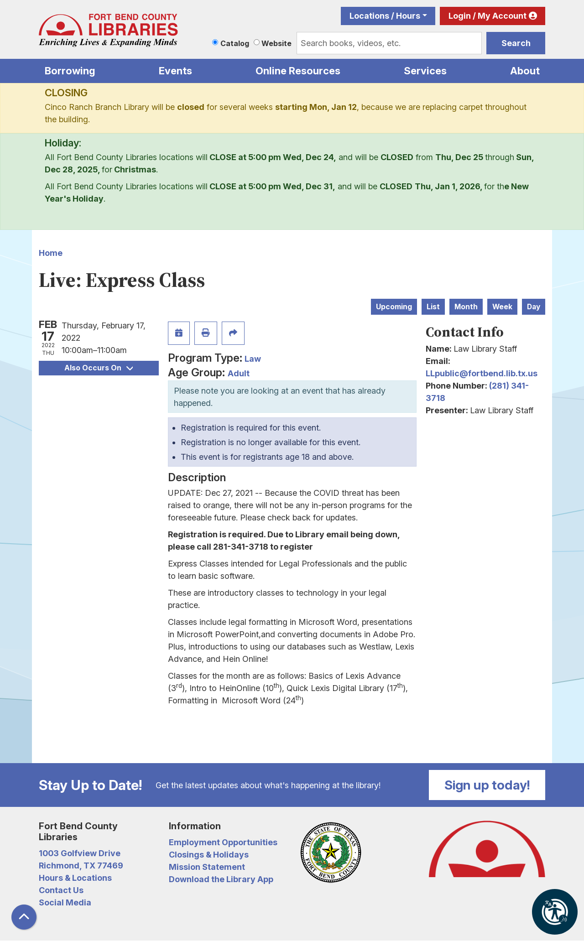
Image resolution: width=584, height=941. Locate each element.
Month (466, 306)
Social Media (65, 902)
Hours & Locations (75, 878)
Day (533, 306)
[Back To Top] (23, 917)
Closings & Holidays (209, 854)
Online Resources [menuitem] (298, 71)
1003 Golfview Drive (79, 853)
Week (502, 306)
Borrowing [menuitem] (70, 71)
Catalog (234, 43)
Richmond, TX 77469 (81, 865)
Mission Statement (207, 867)
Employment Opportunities (223, 842)
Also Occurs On (98, 368)
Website (276, 43)
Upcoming (394, 306)
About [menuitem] (525, 71)
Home (51, 253)
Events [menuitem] (175, 71)
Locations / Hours (384, 16)
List (433, 306)
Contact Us (61, 890)
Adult (239, 373)
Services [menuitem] (425, 71)
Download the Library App (221, 879)
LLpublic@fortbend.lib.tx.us (481, 373)
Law (253, 359)
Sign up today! (487, 785)
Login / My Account (487, 16)
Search (516, 43)
